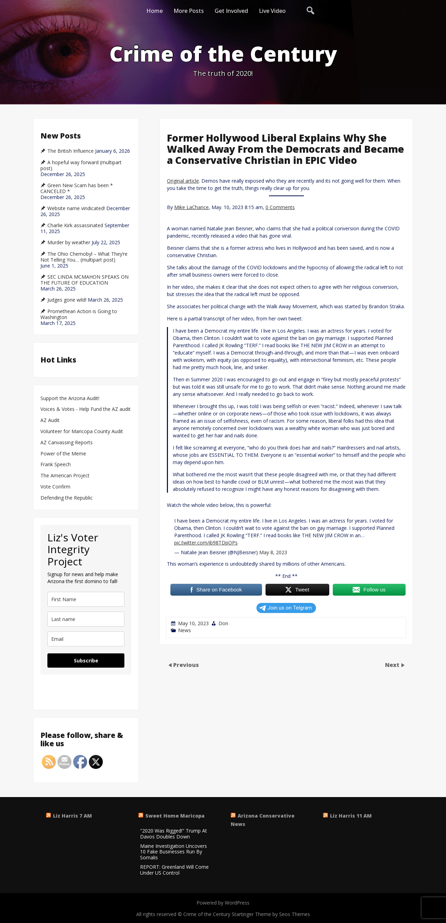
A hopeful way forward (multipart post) (81, 165)
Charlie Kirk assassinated (75, 225)
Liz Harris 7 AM (72, 815)
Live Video (272, 11)
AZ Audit (50, 420)
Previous (186, 665)
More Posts (189, 11)
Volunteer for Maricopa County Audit (82, 432)
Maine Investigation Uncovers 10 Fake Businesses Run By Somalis (173, 852)
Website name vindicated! (76, 208)
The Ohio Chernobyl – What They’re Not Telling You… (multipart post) (84, 257)
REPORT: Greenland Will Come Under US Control (174, 870)
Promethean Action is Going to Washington (78, 314)
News (184, 630)
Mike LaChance (191, 207)
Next (393, 665)
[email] (85, 638)
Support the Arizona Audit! (69, 398)
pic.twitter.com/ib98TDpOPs (206, 542)
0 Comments (280, 207)
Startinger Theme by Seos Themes (271, 914)
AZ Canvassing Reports (66, 443)
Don (223, 623)
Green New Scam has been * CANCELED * (76, 188)
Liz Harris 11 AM (351, 815)
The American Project (65, 476)
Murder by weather (68, 242)
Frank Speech (55, 465)
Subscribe (86, 660)
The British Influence (70, 151)
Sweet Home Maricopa (175, 815)
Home (154, 11)
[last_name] (85, 619)
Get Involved (231, 11)
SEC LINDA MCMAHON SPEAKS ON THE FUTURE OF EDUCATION (84, 280)
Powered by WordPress (223, 902)
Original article (183, 180)
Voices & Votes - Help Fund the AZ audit (85, 409)
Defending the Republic (66, 498)
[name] (85, 599)
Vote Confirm (55, 487)
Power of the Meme (63, 454)
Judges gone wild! (66, 300)
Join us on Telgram (285, 608)
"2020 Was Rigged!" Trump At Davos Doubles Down (173, 834)
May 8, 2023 (273, 552)
